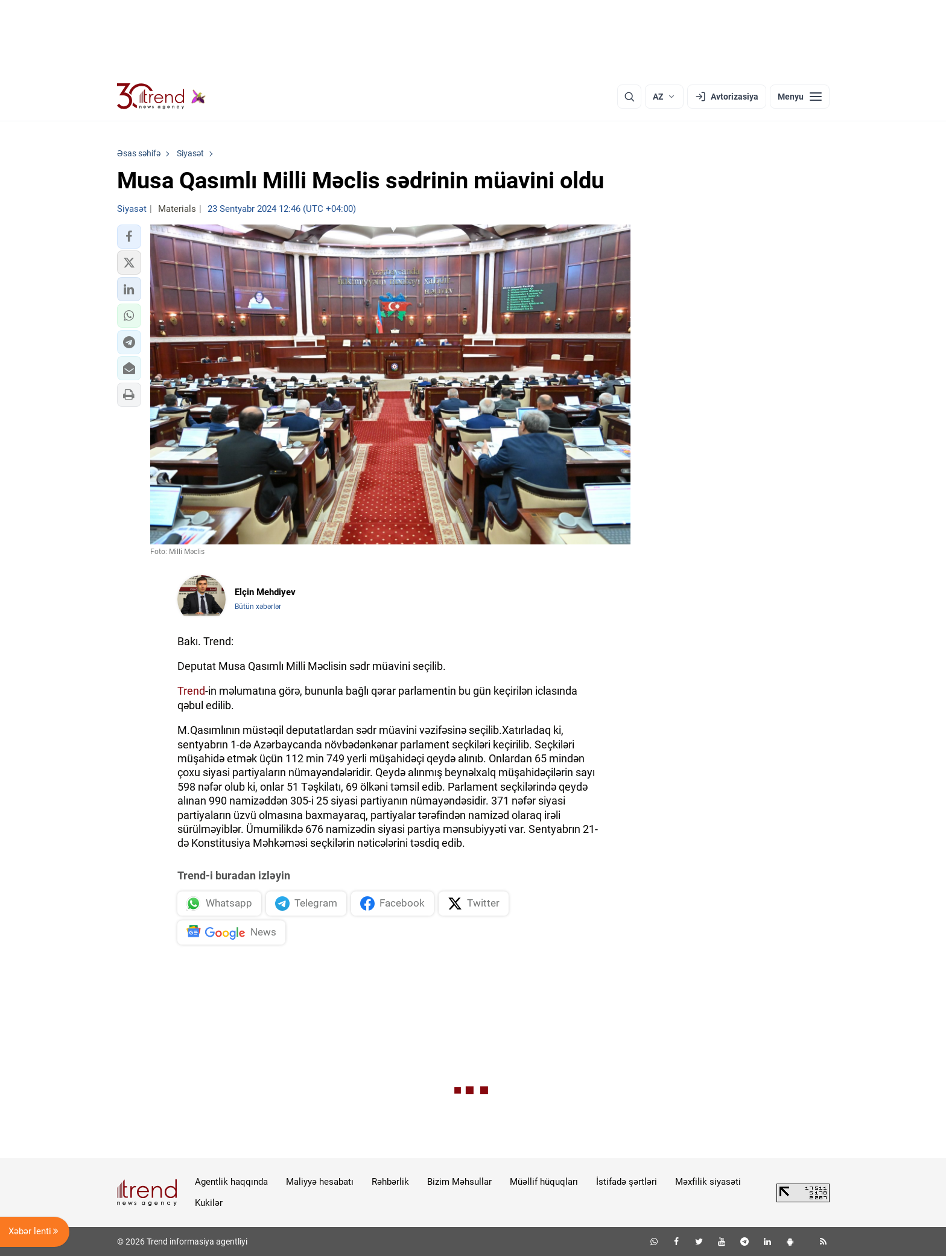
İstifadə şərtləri (626, 1181)
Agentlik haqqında (231, 1181)
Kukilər (209, 1202)
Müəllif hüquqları (544, 1181)
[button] (129, 236)
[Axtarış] (629, 96)
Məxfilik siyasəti (708, 1181)
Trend (191, 690)
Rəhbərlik (390, 1181)
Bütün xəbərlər (258, 606)
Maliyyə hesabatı (320, 1181)
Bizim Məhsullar (459, 1181)
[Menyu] (800, 96)
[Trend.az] (161, 96)
